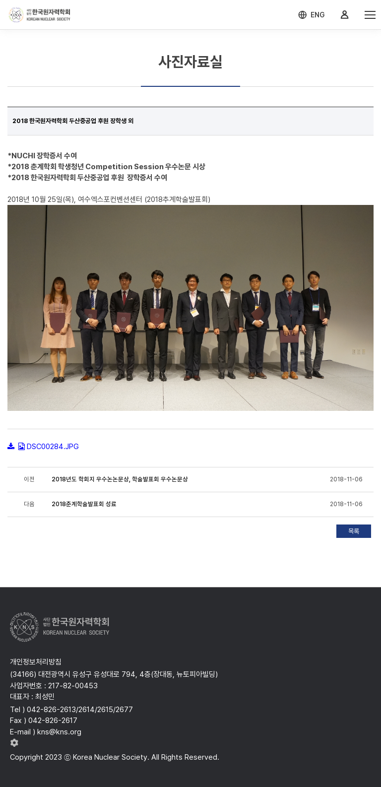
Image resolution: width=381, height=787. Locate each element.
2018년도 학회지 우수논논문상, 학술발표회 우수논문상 (120, 479)
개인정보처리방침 (36, 661)
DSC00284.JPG (53, 446)
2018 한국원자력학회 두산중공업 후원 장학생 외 (72, 121)
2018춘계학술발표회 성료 (84, 504)
